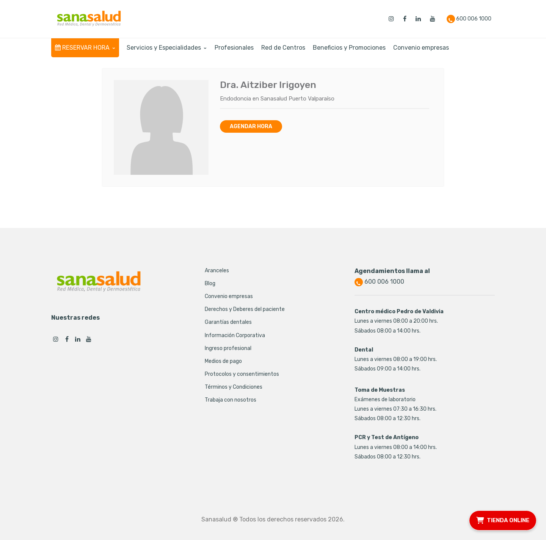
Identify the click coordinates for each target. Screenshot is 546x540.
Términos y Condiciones (233, 387)
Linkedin (77, 339)
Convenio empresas (229, 296)
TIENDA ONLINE (502, 519)
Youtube (88, 339)
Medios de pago (223, 361)
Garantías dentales (228, 322)
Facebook (66, 339)
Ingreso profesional (228, 348)
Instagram (55, 339)
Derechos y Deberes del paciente (245, 309)
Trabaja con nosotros (230, 400)
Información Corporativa (235, 335)
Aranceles (217, 270)
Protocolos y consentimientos (242, 374)
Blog (210, 283)
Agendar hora (251, 126)
